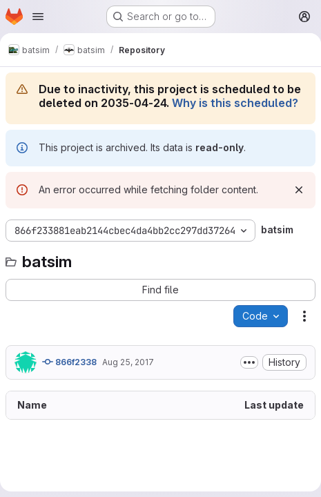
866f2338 (69, 361)
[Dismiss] (299, 190)
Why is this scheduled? (235, 103)
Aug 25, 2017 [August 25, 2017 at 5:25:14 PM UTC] (128, 362)
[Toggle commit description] (249, 362)
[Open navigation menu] (38, 17)
